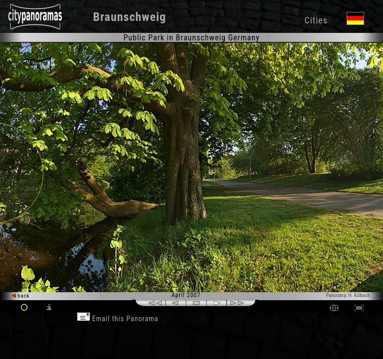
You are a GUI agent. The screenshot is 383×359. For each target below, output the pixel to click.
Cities (315, 20)
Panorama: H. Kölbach (348, 295)
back (21, 296)
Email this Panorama (118, 319)
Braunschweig (130, 17)
